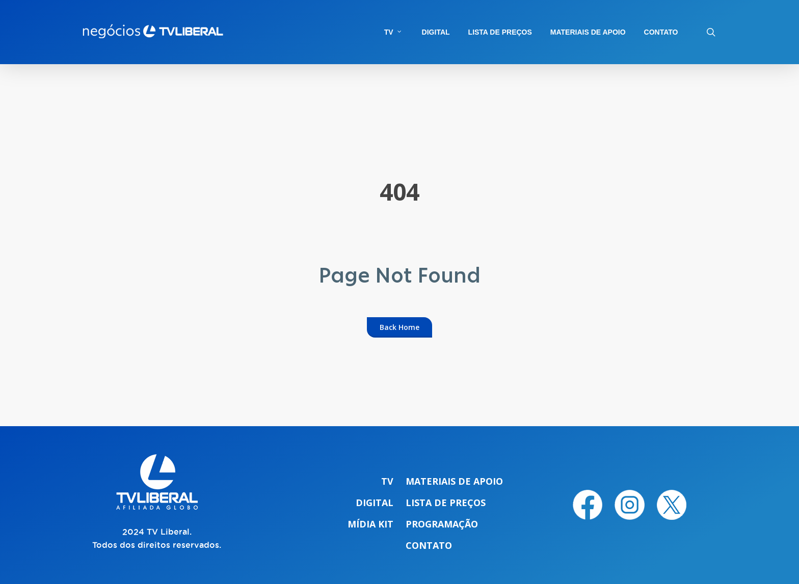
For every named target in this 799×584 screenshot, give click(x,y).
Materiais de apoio (454, 481)
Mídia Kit (370, 524)
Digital (374, 502)
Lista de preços (446, 502)
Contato (429, 545)
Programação (442, 524)
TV (387, 481)
